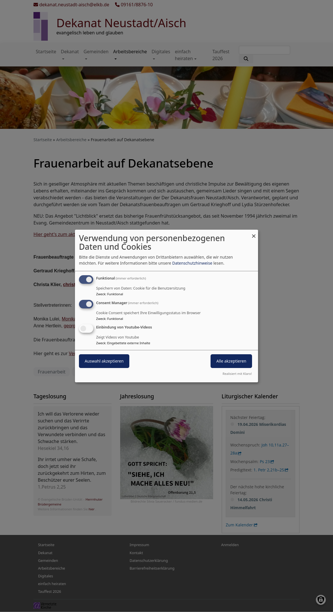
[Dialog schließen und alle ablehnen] (253, 233)
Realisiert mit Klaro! (237, 373)
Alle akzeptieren (231, 361)
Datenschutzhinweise (192, 263)
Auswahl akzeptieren (104, 361)
